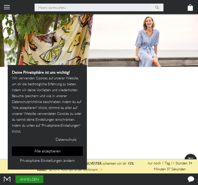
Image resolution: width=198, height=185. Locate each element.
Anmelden (29, 179)
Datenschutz (66, 140)
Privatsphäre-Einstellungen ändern (47, 161)
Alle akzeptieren (47, 151)
